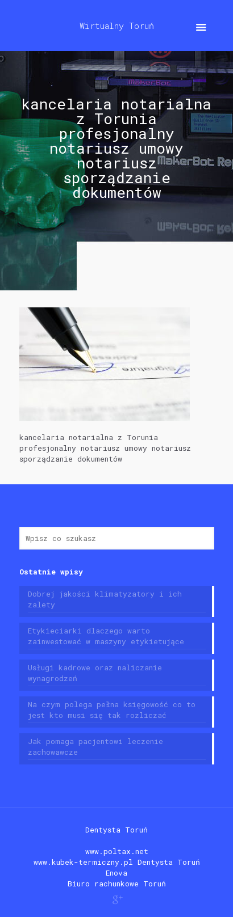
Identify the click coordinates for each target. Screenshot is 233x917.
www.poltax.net (116, 851)
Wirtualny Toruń (117, 25)
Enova (116, 873)
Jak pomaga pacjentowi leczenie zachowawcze (95, 746)
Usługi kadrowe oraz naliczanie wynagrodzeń (95, 672)
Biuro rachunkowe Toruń (117, 883)
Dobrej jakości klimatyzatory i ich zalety (105, 599)
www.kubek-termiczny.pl (83, 862)
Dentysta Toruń (116, 830)
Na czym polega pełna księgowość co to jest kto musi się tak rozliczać (111, 709)
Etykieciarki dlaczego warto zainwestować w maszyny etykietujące (106, 636)
